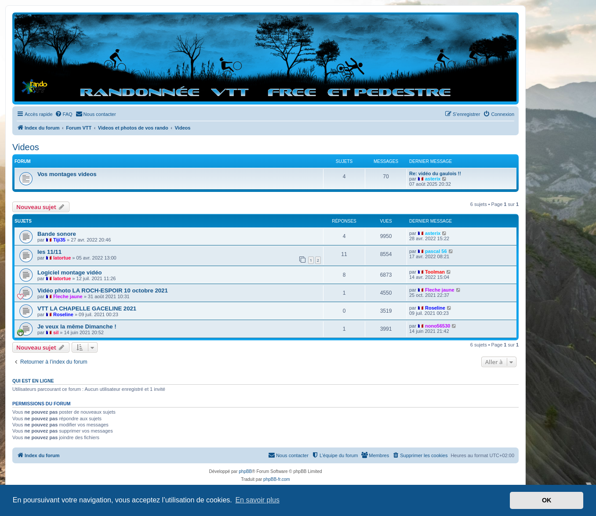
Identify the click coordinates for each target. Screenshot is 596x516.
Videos (25, 147)
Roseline (63, 314)
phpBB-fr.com (276, 479)
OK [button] (547, 500)
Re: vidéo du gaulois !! (435, 173)
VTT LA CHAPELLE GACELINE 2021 (86, 308)
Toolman (435, 271)
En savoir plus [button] (257, 500)
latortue (62, 257)
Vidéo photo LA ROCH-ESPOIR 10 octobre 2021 (102, 290)
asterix (432, 178)
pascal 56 (436, 251)
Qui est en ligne (33, 380)
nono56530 (437, 325)
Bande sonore (56, 234)
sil (55, 332)
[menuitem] (64, 114)
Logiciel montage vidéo (69, 272)
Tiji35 (59, 239)
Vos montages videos (67, 174)
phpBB (245, 471)
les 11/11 (49, 252)
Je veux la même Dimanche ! (76, 326)
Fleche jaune (68, 296)
